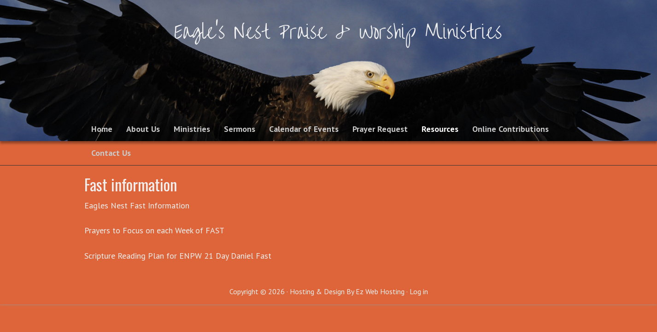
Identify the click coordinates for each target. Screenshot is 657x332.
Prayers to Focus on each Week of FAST (154, 230)
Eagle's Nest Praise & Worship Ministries (338, 32)
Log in (419, 291)
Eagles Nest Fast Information (136, 205)
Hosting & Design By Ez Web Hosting (347, 291)
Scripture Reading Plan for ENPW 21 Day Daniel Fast (177, 255)
